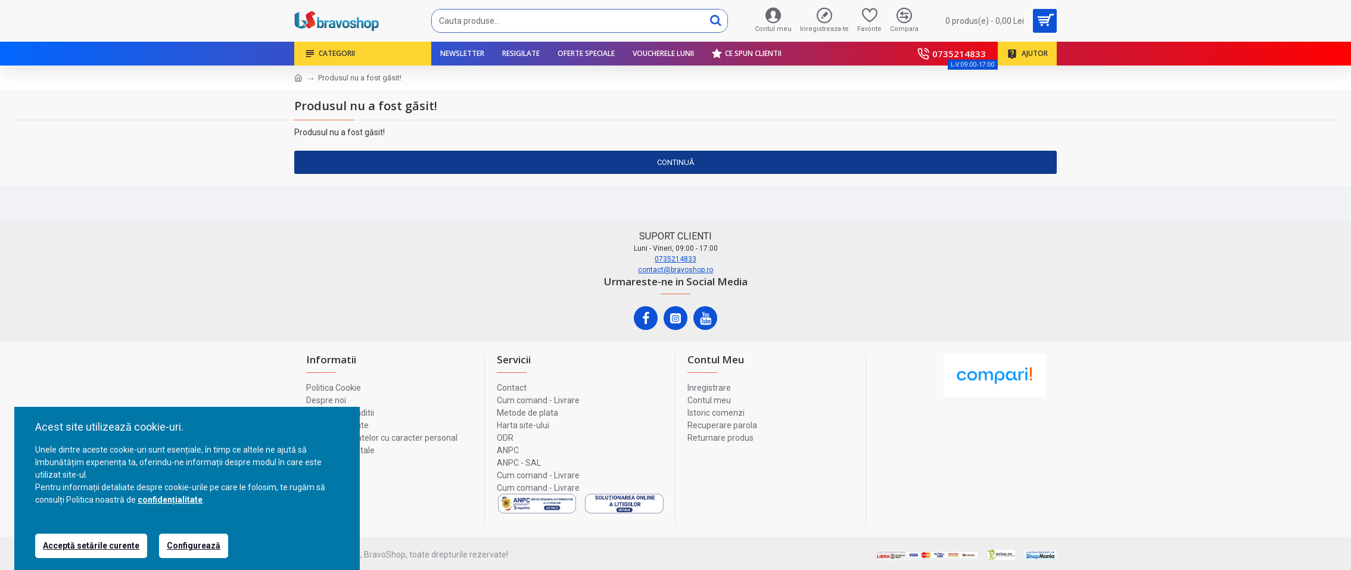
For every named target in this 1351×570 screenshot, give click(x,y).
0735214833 (675, 259)
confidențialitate (170, 499)
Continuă (675, 162)
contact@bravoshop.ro (675, 270)
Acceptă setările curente (91, 545)
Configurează (193, 545)
